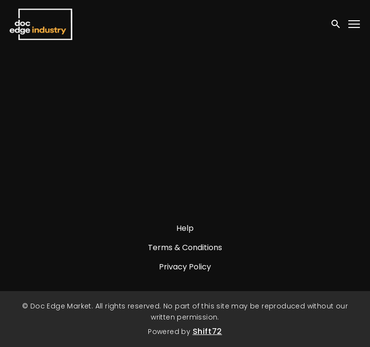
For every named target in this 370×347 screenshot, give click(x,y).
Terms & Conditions (185, 247)
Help (185, 228)
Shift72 (207, 331)
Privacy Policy (185, 266)
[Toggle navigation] (354, 24)
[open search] (336, 24)
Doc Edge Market (41, 24)
